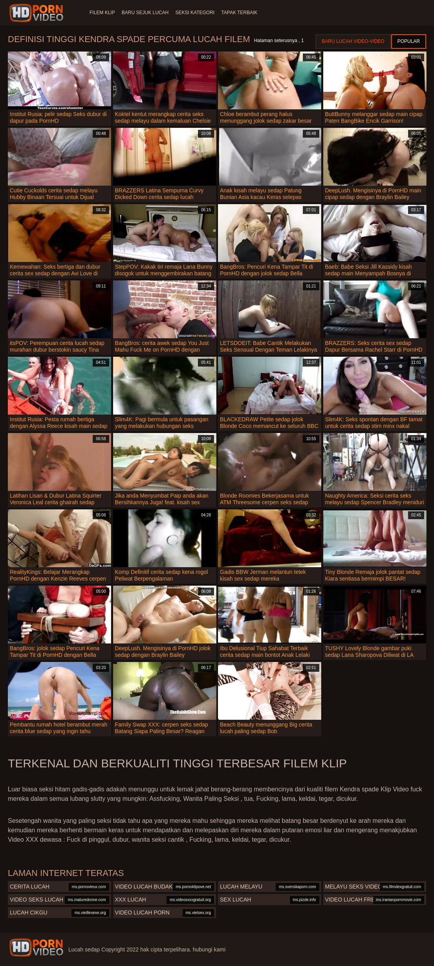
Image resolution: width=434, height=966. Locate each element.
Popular (408, 41)
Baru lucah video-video (353, 41)
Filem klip (102, 12)
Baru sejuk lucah (148, 12)
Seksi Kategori (200, 12)
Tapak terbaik (247, 12)
